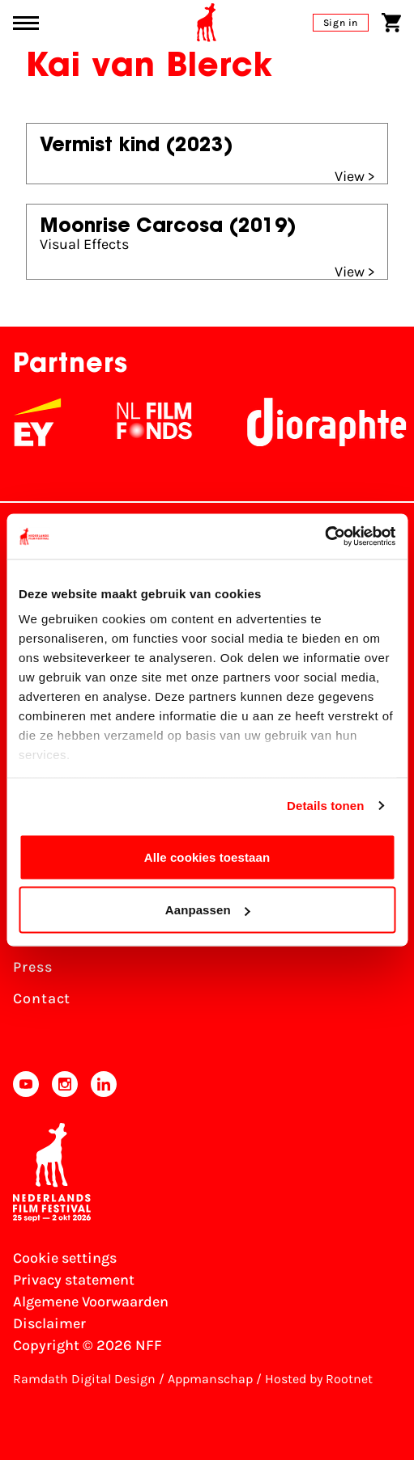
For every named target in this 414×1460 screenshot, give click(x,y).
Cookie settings (65, 1258)
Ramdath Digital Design (84, 1378)
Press (33, 967)
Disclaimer (49, 1323)
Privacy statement (73, 1280)
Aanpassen (207, 910)
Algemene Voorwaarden (91, 1301)
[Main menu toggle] (26, 23)
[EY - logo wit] (43, 422)
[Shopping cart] (391, 22)
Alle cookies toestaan (207, 856)
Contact (41, 998)
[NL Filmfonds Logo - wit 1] (160, 422)
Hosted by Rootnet (319, 1378)
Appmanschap (210, 1378)
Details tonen (325, 805)
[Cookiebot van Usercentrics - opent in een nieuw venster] (324, 536)
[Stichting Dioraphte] (333, 422)
